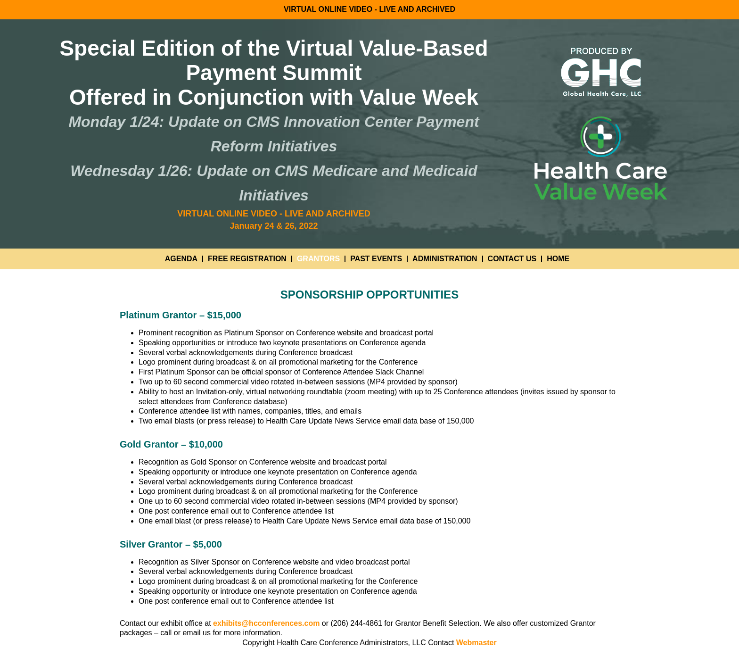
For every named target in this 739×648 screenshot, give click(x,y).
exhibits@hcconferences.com (266, 623)
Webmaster (476, 643)
